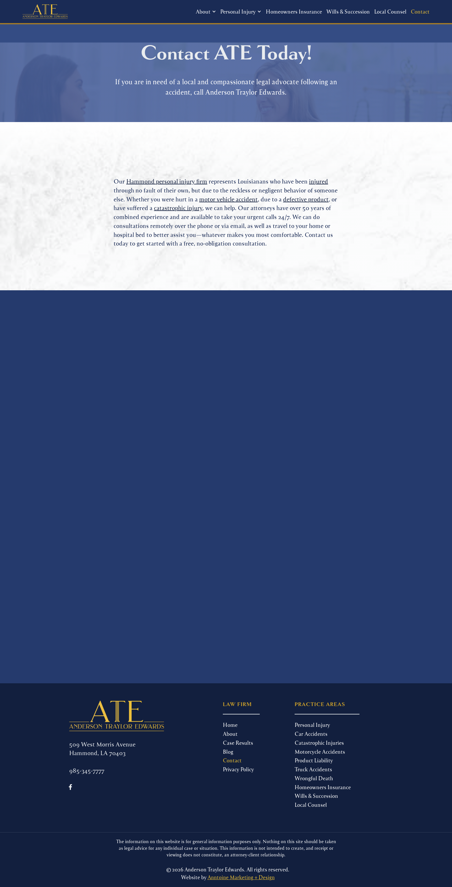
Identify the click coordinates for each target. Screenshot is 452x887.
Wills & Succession (348, 11)
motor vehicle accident (228, 199)
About (230, 733)
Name (78, 387)
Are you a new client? (103, 468)
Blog (228, 751)
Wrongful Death (314, 778)
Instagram (132, 525)
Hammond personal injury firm (166, 181)
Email (78, 441)
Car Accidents (311, 733)
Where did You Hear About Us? (117, 495)
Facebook (132, 511)
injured (318, 181)
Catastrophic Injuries (319, 742)
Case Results (238, 742)
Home (230, 724)
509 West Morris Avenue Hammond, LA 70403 (102, 748)
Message (82, 539)
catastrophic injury (178, 208)
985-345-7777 (282, 378)
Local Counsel (390, 11)
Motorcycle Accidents (320, 751)
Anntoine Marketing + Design (241, 877)
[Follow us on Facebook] (70, 787)
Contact (420, 11)
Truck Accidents (313, 769)
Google (132, 518)
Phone (80, 414)
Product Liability (314, 760)
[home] (44, 11)
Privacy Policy (238, 769)
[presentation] (114, 590)
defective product (306, 199)
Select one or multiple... (132, 504)
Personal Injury (312, 724)
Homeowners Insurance (294, 11)
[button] (206, 12)
